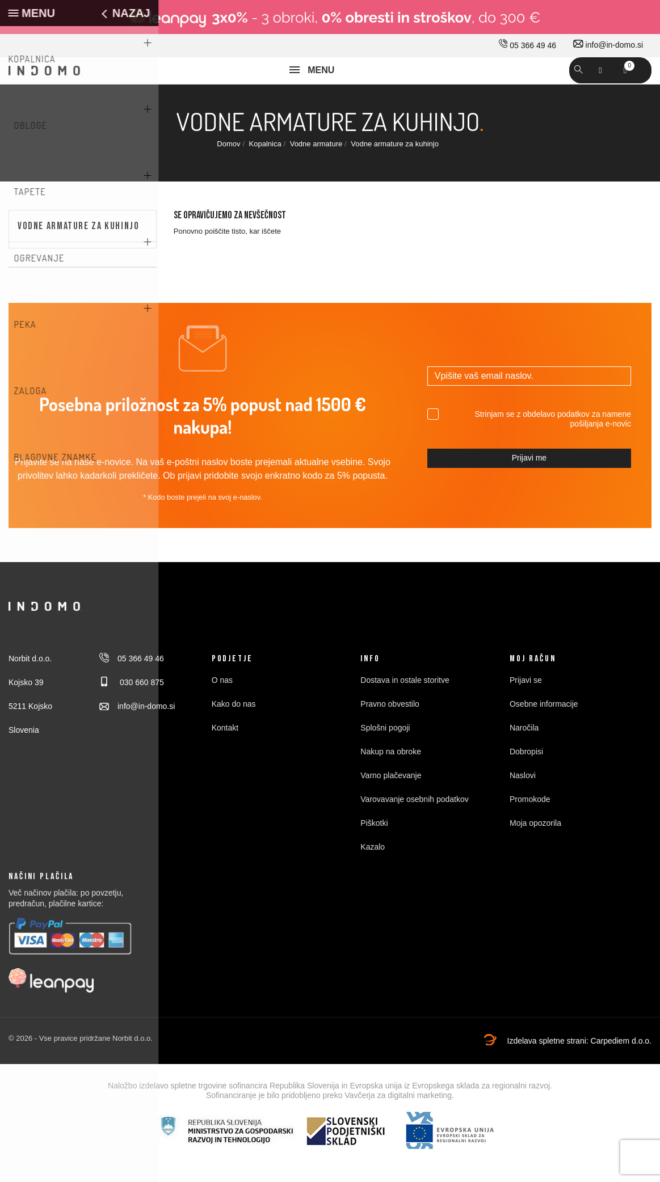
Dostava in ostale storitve (404, 709)
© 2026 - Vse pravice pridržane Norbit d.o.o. (81, 1067)
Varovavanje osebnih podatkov (414, 828)
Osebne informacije (544, 733)
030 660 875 (131, 711)
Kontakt (225, 757)
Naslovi (523, 804)
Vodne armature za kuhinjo (79, 255)
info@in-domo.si (608, 44)
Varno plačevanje (390, 804)
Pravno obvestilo (389, 733)
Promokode (530, 828)
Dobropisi (526, 781)
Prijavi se (526, 709)
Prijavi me (529, 487)
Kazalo (372, 876)
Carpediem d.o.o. (621, 1070)
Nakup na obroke (390, 781)
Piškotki (374, 852)
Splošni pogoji (385, 757)
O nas (222, 709)
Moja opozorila (535, 852)
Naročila (524, 757)
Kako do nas (234, 733)
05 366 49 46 (527, 45)
